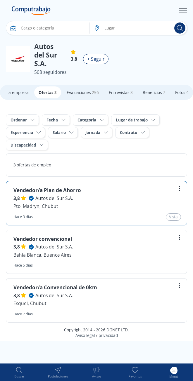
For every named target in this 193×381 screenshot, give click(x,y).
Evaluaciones (83, 92)
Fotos (182, 92)
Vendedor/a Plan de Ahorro (47, 190)
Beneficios (154, 92)
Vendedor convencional (42, 238)
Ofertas (48, 92)
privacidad (108, 335)
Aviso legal (85, 335)
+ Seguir (95, 59)
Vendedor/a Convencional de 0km (55, 287)
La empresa (17, 92)
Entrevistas (121, 92)
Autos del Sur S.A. (54, 198)
